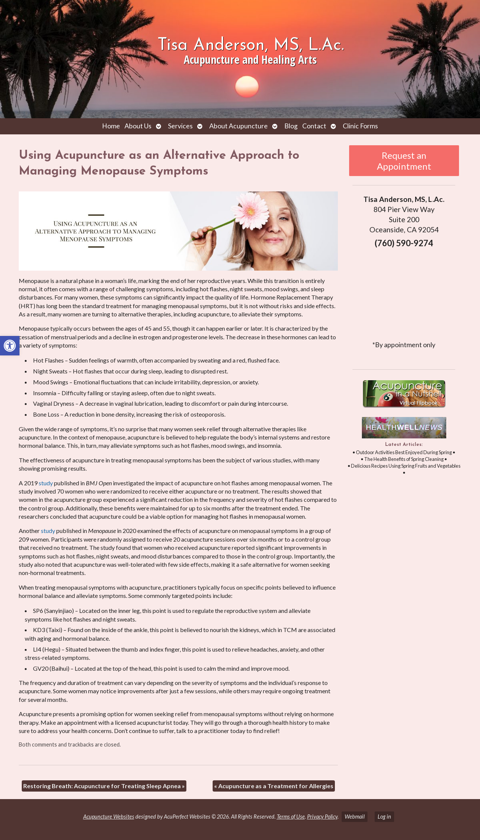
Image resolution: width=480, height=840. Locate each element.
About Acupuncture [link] (238, 126)
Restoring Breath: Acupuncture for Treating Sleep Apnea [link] (104, 785)
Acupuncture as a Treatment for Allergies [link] (273, 785)
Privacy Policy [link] (322, 816)
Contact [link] (314, 126)
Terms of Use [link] (291, 816)
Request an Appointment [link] (404, 161)
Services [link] (180, 126)
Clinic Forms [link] (360, 126)
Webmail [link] (354, 816)
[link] (10, 345)
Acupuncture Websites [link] (108, 816)
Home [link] (111, 126)
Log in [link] (384, 816)
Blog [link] (291, 126)
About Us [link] (138, 126)
